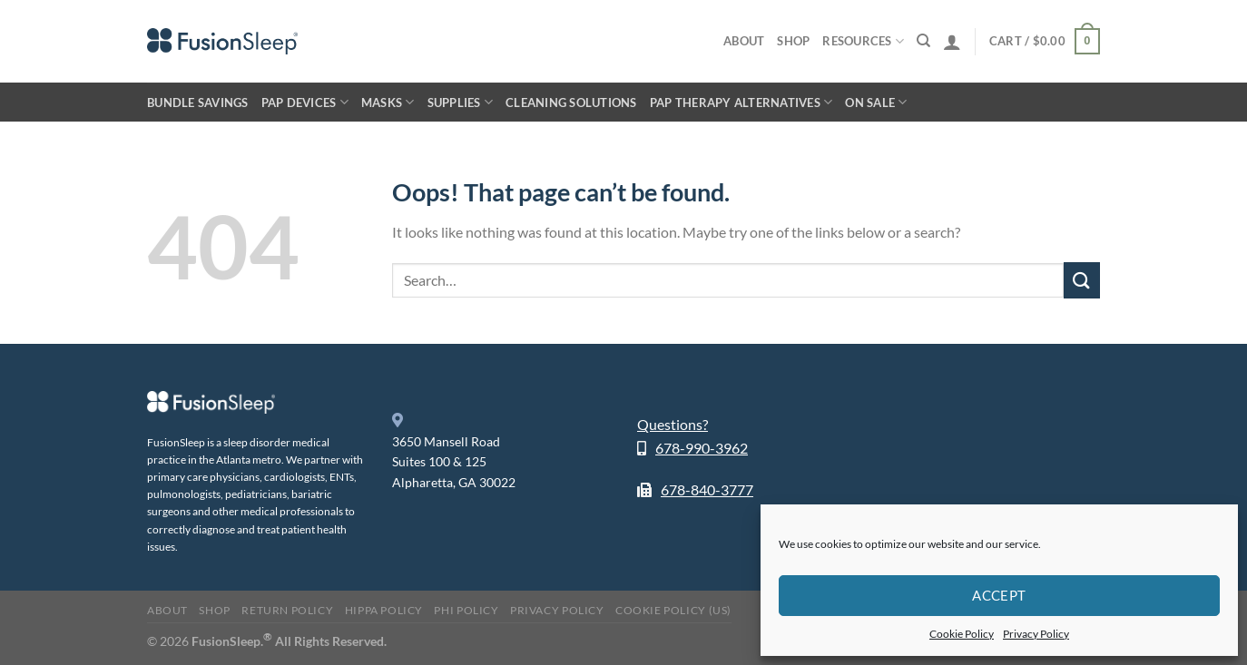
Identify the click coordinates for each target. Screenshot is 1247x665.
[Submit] (1082, 280)
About (743, 41)
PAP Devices (305, 102)
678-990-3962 (701, 447)
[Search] (923, 41)
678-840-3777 (707, 489)
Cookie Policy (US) (673, 610)
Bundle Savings (198, 102)
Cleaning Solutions (571, 102)
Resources (863, 41)
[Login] (952, 42)
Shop (793, 41)
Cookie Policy (961, 634)
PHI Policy (466, 610)
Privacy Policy (1036, 634)
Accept (999, 595)
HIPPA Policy (384, 610)
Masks (388, 102)
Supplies (460, 102)
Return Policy (287, 610)
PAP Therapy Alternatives (741, 102)
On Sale (876, 102)
